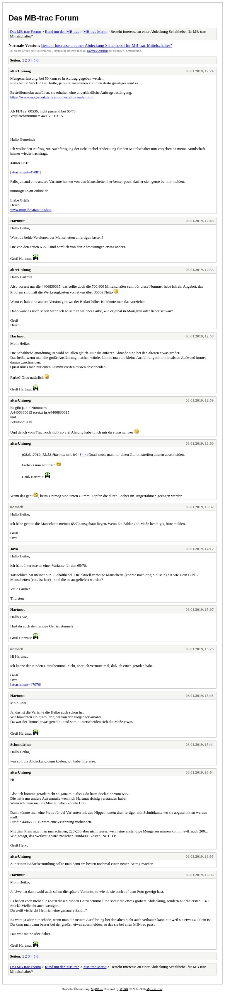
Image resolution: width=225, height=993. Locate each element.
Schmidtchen (20, 744)
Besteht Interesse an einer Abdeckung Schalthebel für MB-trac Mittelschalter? (106, 45)
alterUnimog (20, 71)
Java (14, 549)
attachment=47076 (25, 684)
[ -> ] (84, 454)
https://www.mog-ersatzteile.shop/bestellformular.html (51, 97)
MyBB (124, 989)
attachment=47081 (25, 172)
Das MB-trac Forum (43, 17)
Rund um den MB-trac (62, 31)
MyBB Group (154, 989)
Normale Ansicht (97, 50)
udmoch (16, 507)
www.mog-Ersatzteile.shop (31, 209)
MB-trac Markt (94, 31)
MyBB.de (97, 989)
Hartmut (17, 221)
